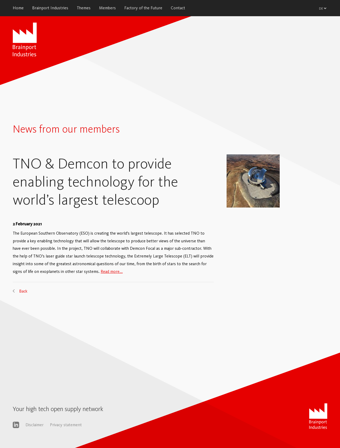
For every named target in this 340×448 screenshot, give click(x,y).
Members (107, 7)
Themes (84, 7)
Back (23, 291)
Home (18, 7)
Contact (178, 7)
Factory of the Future (143, 7)
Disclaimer (35, 424)
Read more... (112, 271)
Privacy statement (66, 424)
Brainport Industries (50, 7)
